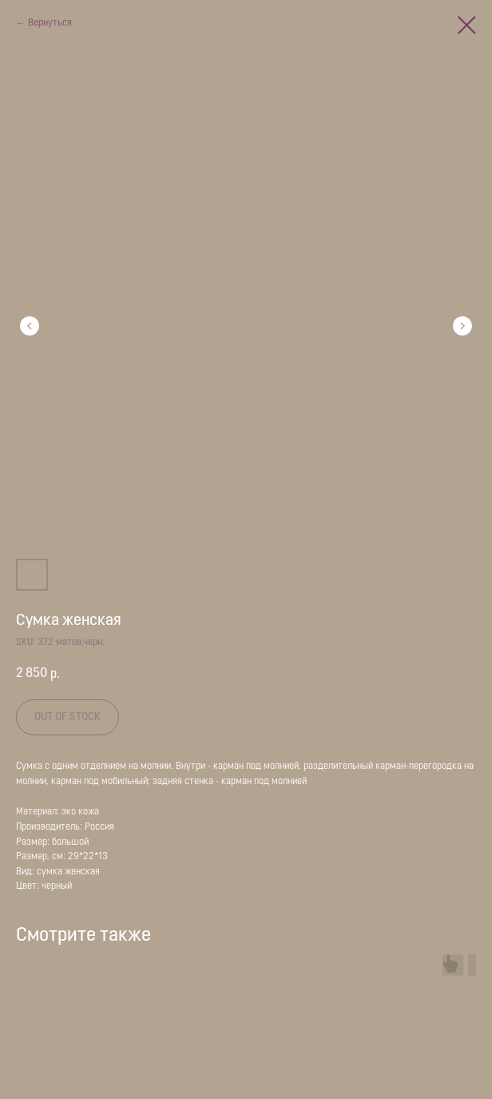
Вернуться (50, 23)
